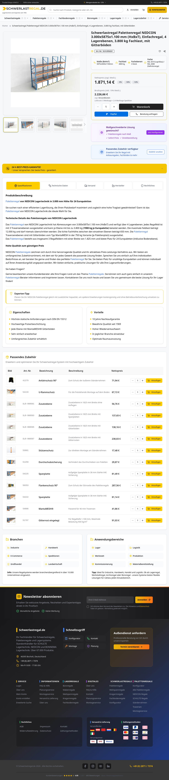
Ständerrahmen (140, 702)
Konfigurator (115, 702)
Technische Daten (60, 185)
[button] (10, 124)
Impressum (45, 726)
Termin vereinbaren (131, 646)
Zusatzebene (45, 403)
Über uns (20, 690)
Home (5, 25)
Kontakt (89, 694)
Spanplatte (44, 473)
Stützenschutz (46, 450)
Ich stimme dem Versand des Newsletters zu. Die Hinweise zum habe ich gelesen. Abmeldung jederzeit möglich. (120, 607)
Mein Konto (21, 694)
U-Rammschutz (47, 392)
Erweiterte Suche (24, 702)
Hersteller (119, 185)
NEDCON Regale (140, 694)
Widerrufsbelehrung (29, 731)
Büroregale (68, 685)
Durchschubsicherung (50, 462)
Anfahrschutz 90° (48, 380)
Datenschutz (144, 606)
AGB (22, 726)
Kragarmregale (70, 698)
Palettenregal (13, 201)
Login (18, 685)
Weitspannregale (70, 694)
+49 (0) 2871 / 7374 (160, 2)
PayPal (113, 114)
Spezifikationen (25, 185)
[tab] (84, 168)
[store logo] (24, 8)
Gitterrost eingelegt (49, 520)
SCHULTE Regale (140, 698)
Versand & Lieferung (48, 698)
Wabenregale (69, 690)
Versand (91, 185)
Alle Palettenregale (141, 690)
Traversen (137, 707)
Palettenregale (23, 252)
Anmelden (144, 599)
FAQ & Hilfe (44, 685)
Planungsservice (46, 690)
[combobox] (85, 10)
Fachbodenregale (71, 702)
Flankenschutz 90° (48, 485)
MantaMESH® (46, 508)
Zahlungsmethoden (69, 731)
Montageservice (46, 694)
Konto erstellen (23, 698)
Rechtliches (149, 185)
